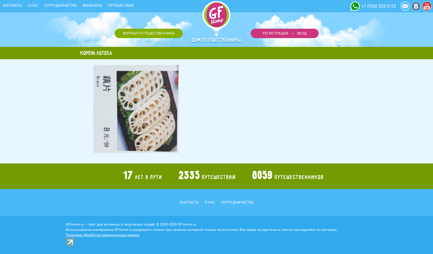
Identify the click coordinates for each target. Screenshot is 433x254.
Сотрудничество (60, 6)
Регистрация (275, 33)
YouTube (427, 6)
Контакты (12, 6)
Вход (302, 33)
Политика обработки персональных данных (103, 235)
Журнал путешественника (148, 33)
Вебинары (92, 6)
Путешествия (121, 6)
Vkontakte (416, 6)
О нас (33, 6)
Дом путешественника (217, 40)
